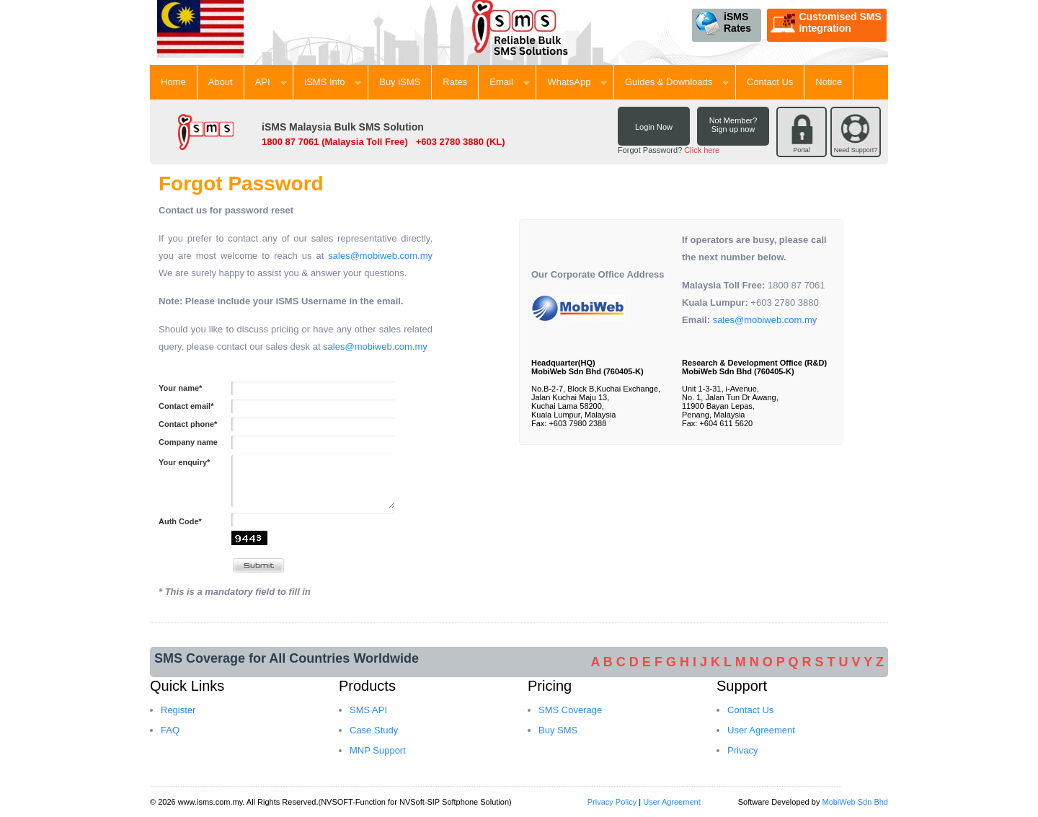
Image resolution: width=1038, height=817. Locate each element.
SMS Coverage (570, 710)
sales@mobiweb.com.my (380, 255)
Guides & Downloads (677, 81)
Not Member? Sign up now (733, 124)
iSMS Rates (723, 23)
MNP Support (378, 750)
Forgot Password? (668, 150)
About (220, 81)
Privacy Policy (611, 802)
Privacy (742, 750)
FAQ (170, 730)
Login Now (654, 127)
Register (178, 710)
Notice (828, 81)
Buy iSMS (399, 81)
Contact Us (770, 81)
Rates (455, 81)
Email (509, 81)
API (271, 81)
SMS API (368, 710)
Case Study (374, 730)
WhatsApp (577, 81)
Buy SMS (557, 730)
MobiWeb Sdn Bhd (855, 802)
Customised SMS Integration (826, 23)
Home (173, 81)
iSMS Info (332, 81)
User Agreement (761, 730)
